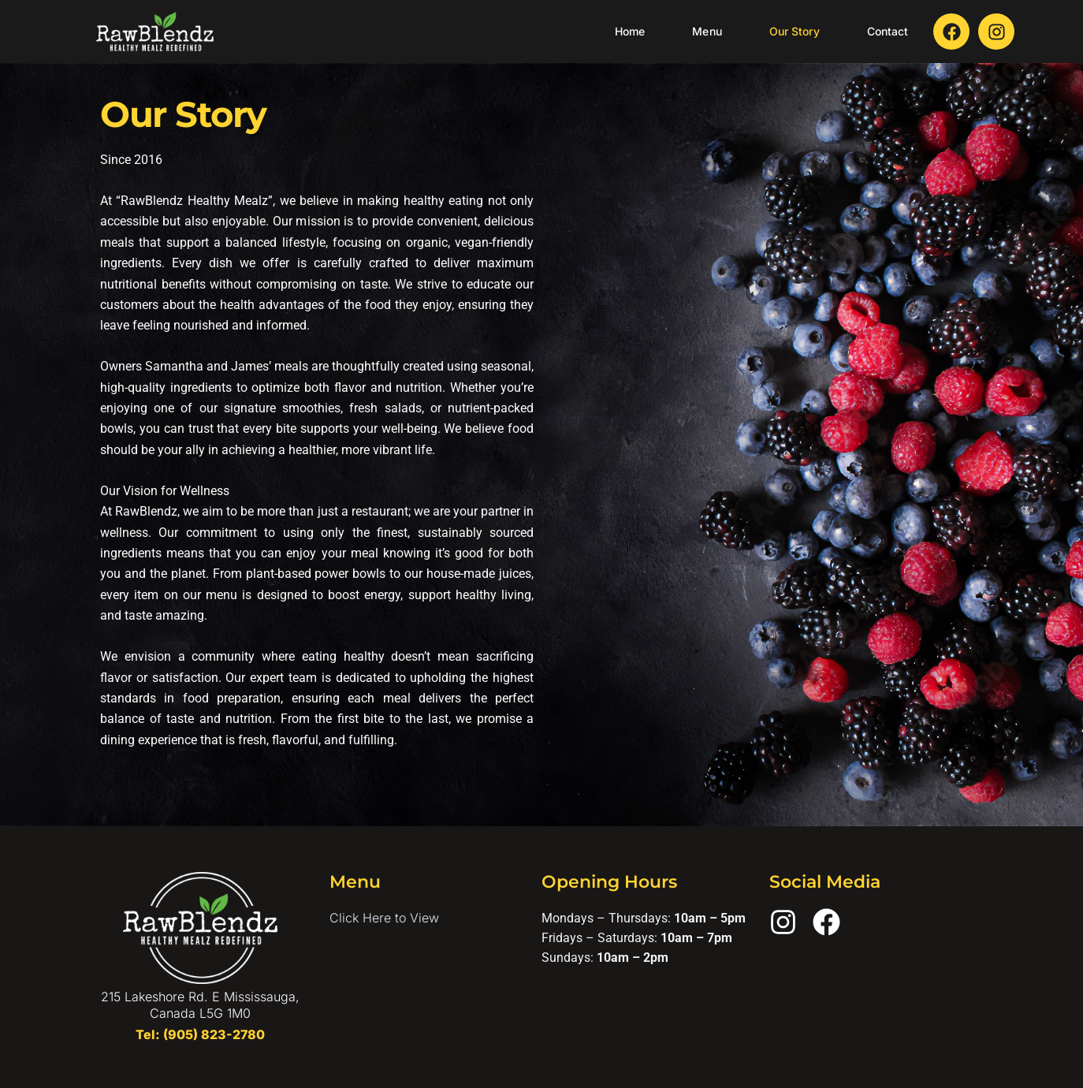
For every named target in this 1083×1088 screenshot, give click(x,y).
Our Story (794, 31)
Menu (706, 31)
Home (630, 31)
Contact (888, 31)
